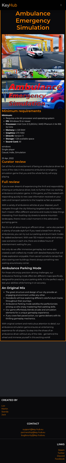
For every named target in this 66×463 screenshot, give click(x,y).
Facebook (60, 459)
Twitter (61, 453)
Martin (4, 409)
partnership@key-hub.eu (33, 432)
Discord (61, 456)
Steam (61, 450)
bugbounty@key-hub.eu (33, 435)
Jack (3, 414)
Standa (4, 412)
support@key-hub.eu (33, 429)
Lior (3, 406)
